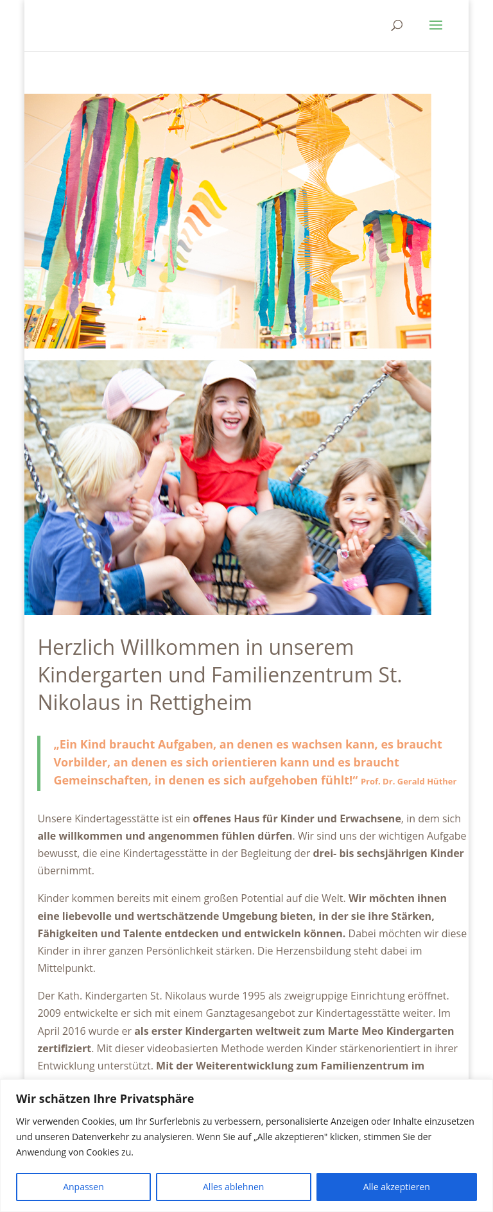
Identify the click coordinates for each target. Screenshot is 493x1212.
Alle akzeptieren (396, 1187)
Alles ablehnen (233, 1187)
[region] (246, 1145)
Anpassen (83, 1187)
